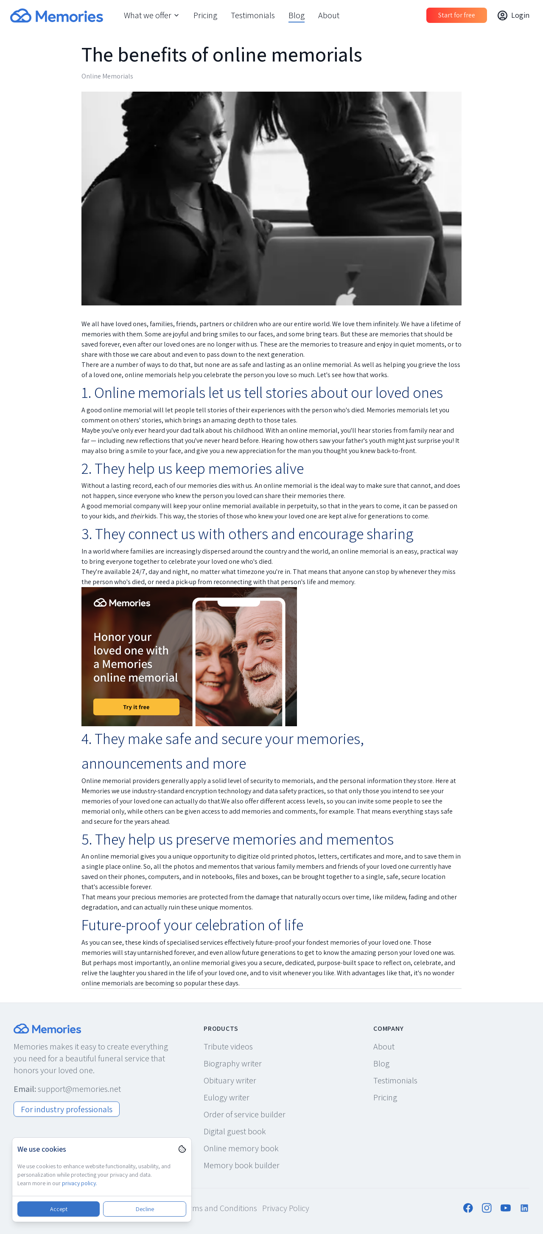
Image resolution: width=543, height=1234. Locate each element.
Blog (296, 15)
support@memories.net (79, 1088)
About (328, 15)
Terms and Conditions (219, 1207)
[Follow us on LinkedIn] (524, 1208)
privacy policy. (79, 1183)
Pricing (205, 15)
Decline (145, 1209)
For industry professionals (66, 1108)
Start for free (456, 15)
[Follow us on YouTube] (506, 1208)
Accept (58, 1209)
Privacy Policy (285, 1207)
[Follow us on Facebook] (468, 1208)
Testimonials (253, 15)
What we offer (152, 15)
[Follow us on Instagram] (487, 1208)
